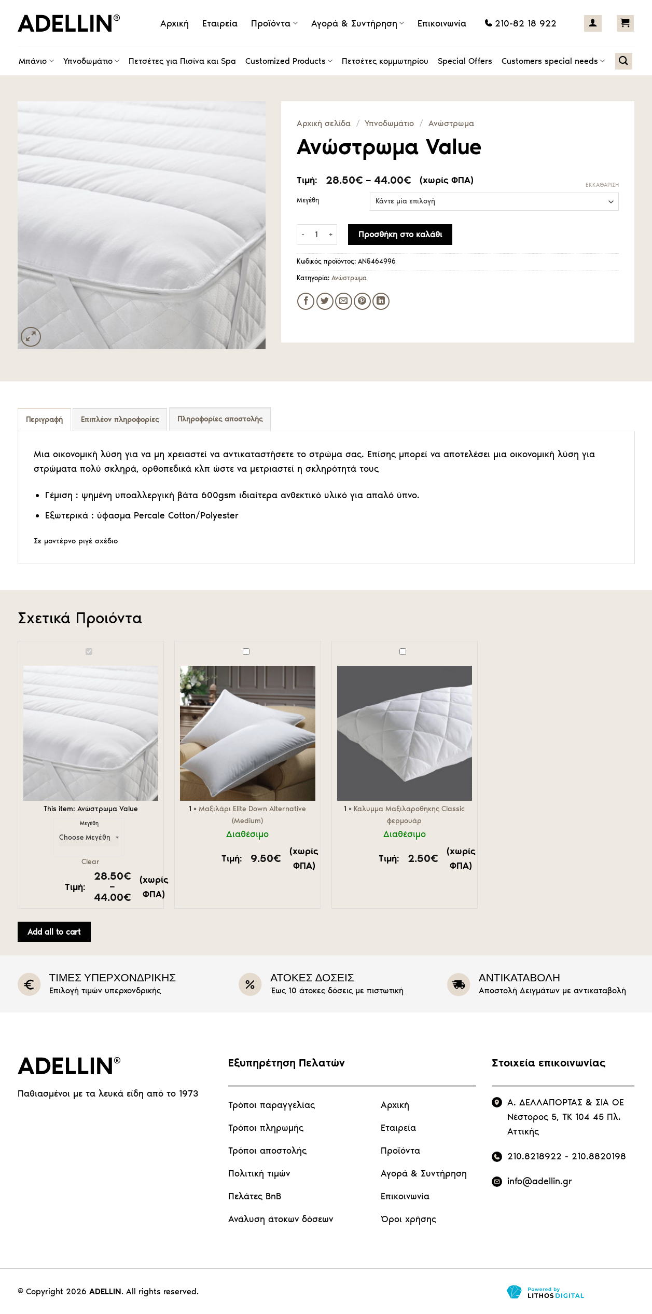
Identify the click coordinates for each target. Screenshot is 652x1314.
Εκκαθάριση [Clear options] (602, 185)
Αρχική (174, 23)
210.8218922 (534, 1156)
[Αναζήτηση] (623, 61)
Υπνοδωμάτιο (91, 61)
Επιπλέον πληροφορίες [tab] (120, 419)
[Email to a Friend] (343, 301)
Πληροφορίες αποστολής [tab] (219, 419)
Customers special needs (553, 61)
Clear (90, 861)
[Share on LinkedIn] (381, 301)
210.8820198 (599, 1156)
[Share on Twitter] (325, 301)
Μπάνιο (36, 61)
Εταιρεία (220, 23)
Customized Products (288, 61)
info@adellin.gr (539, 1181)
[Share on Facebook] (305, 301)
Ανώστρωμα (451, 123)
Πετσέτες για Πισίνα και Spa (182, 61)
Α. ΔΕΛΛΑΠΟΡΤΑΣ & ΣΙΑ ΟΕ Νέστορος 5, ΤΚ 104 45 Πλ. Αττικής (565, 1117)
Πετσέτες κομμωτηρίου (385, 61)
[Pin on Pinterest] (362, 301)
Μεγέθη (308, 200)
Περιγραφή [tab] (44, 419)
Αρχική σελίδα (324, 123)
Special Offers (465, 61)
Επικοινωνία (442, 23)
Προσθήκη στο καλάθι (400, 234)
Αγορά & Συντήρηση (357, 23)
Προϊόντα (274, 23)
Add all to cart (53, 932)
